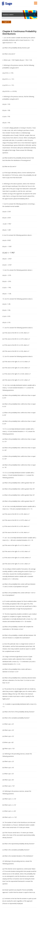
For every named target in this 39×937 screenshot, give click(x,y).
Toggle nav (6, 21)
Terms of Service (7, 928)
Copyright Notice (17, 928)
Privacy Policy (28, 928)
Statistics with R (8, 14)
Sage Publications (11, 921)
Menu (35, 3)
